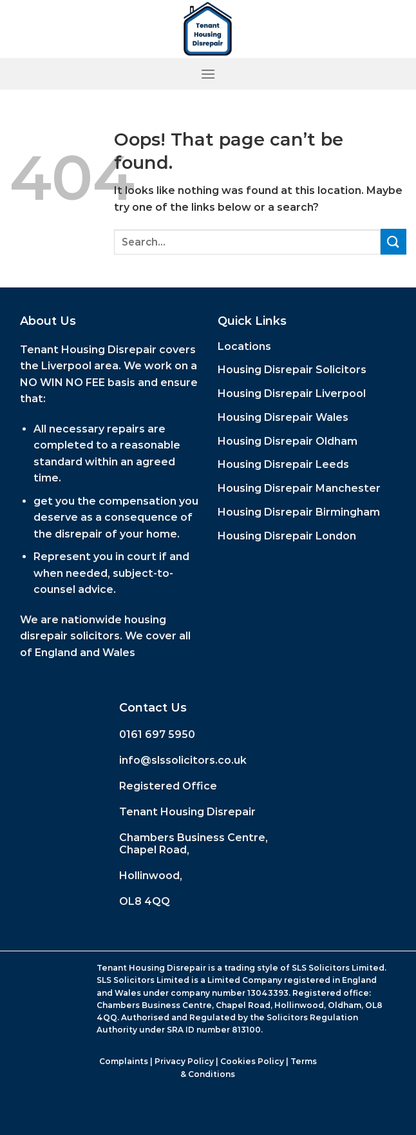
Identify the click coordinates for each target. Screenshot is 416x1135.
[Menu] (208, 74)
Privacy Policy (184, 1061)
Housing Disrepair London (287, 536)
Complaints (123, 1061)
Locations (244, 346)
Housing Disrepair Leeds (283, 464)
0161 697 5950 (157, 734)
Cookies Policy (252, 1061)
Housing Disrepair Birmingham (299, 512)
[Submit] (393, 241)
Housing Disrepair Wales (283, 417)
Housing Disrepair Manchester (299, 488)
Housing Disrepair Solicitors (292, 370)
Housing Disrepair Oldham (287, 441)
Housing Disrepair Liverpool (292, 393)
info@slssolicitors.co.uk (183, 760)
